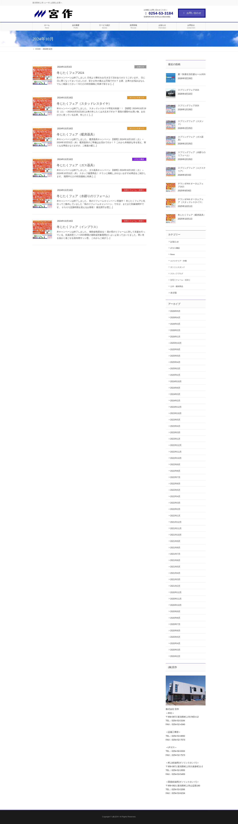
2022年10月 (176, 458)
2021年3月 (175, 579)
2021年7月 (175, 554)
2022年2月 (175, 509)
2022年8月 (175, 471)
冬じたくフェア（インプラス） (78, 227)
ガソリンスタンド (136, 98)
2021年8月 (175, 547)
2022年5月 (175, 490)
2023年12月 (176, 407)
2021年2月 (175, 586)
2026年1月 (175, 336)
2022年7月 (175, 477)
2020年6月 (175, 630)
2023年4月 (175, 426)
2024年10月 (176, 381)
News (172, 254)
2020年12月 (176, 592)
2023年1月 (175, 439)
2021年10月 (176, 535)
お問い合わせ (191, 13)
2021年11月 (176, 528)
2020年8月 (175, 618)
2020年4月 (175, 643)
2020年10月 (176, 605)
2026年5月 (175, 311)
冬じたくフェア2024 (70, 72)
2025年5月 (175, 356)
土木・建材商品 (176, 286)
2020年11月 (176, 598)
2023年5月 (175, 419)
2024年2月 (175, 400)
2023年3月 (175, 432)
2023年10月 (176, 413)
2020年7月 (175, 624)
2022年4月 (175, 496)
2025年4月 (175, 362)
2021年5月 (175, 566)
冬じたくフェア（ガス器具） (76, 165)
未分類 (173, 293)
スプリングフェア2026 (188, 90)
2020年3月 (175, 649)
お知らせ (140, 67)
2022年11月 (176, 451)
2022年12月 (176, 445)
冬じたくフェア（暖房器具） (76, 134)
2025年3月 (175, 368)
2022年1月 (175, 515)
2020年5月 (175, 637)
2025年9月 (175, 349)
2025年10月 (176, 343)
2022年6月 (175, 483)
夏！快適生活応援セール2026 (192, 74)
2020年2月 (175, 656)
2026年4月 (175, 317)
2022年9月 (175, 464)
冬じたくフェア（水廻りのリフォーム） (84, 196)
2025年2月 (175, 375)
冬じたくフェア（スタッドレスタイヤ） (84, 103)
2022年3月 (175, 503)
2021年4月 (175, 573)
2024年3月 (175, 394)
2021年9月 (175, 541)
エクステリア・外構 (178, 261)
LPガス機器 (139, 159)
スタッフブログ (176, 274)
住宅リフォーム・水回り (134, 190)
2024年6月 (175, 388)
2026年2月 (175, 330)
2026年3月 (175, 324)
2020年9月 (175, 611)
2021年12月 (176, 522)
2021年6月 (175, 560)
